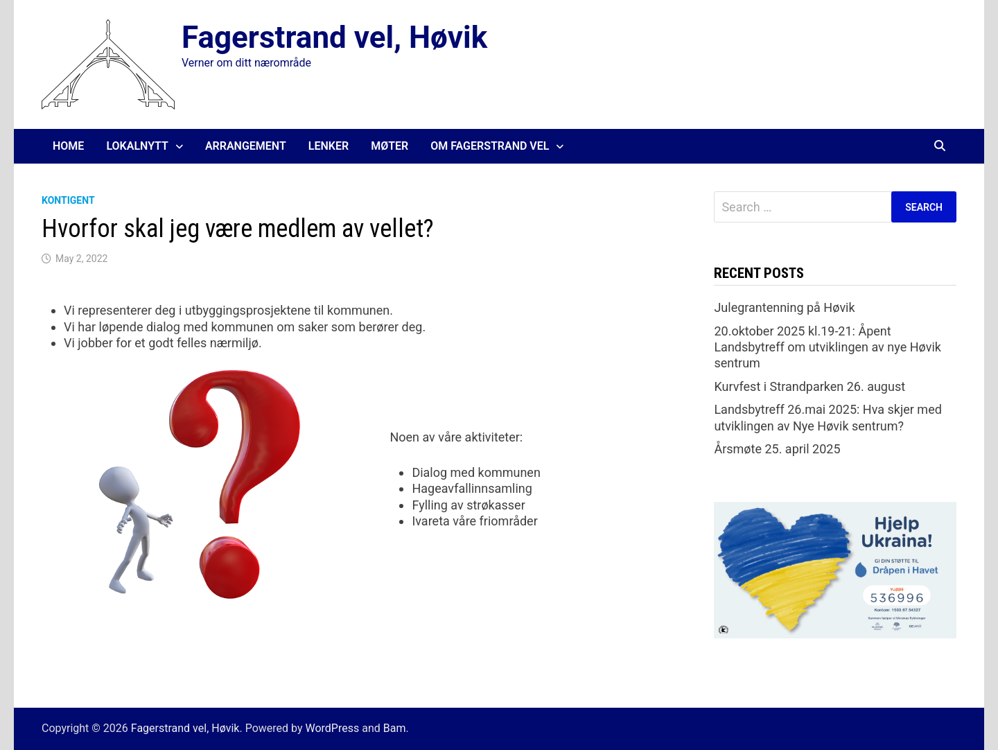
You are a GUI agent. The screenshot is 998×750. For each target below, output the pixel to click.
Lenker (328, 145)
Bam (394, 728)
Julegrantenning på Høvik (784, 307)
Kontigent (68, 200)
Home (68, 145)
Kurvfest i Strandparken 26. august (809, 386)
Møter (389, 145)
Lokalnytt (137, 145)
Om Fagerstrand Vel (489, 145)
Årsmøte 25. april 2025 (777, 449)
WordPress (332, 728)
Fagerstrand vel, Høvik (334, 37)
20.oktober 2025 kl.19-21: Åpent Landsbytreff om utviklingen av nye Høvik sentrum (827, 347)
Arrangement (245, 145)
